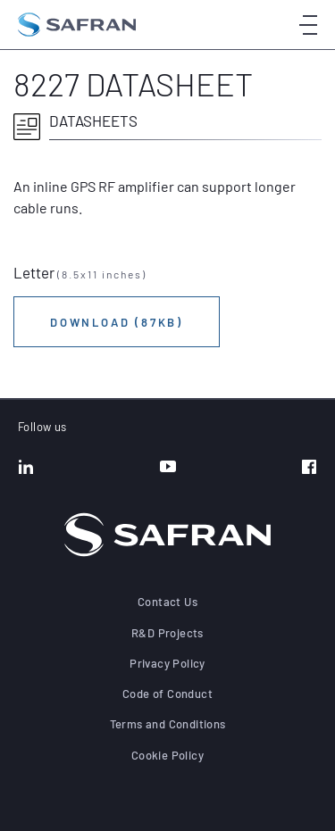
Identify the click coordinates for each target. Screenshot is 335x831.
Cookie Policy (167, 755)
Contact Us (167, 601)
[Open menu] (308, 24)
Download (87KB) (116, 322)
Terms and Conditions (168, 724)
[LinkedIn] (26, 468)
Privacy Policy (167, 663)
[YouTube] (168, 468)
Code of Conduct (167, 693)
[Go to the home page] (77, 24)
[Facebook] (309, 468)
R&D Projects (167, 633)
